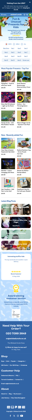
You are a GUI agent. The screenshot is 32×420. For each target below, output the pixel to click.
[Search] (27, 14)
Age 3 (25, 48)
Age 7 (25, 52)
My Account (17, 394)
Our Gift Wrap (14, 365)
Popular (13, 361)
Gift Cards (4, 365)
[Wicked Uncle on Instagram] (18, 416)
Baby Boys (6, 48)
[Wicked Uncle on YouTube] (21, 416)
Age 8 (6, 56)
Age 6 (19, 52)
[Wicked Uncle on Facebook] (10, 416)
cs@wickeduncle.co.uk (16, 339)
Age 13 (13, 60)
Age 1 (12, 48)
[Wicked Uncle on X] (14, 416)
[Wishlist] (24, 14)
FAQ (17, 375)
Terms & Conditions (7, 379)
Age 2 (19, 48)
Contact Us (18, 379)
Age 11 (26, 56)
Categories (21, 361)
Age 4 (6, 52)
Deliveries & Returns (7, 375)
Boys (2, 361)
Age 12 (6, 60)
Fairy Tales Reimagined (18, 398)
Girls (7, 361)
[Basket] (30, 14)
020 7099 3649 (16, 333)
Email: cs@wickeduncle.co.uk (10, 383)
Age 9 (12, 56)
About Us (4, 394)
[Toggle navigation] (4, 14)
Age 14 (19, 60)
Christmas (24, 365)
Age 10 (19, 56)
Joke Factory (5, 398)
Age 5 (12, 52)
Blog (10, 394)
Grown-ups (26, 60)
